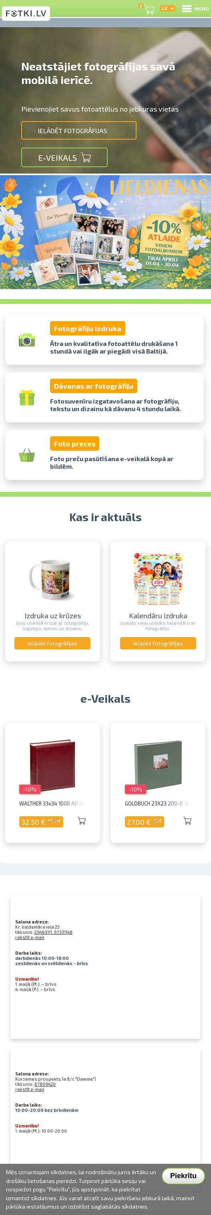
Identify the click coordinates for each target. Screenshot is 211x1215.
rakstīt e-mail (29, 937)
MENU (195, 8)
